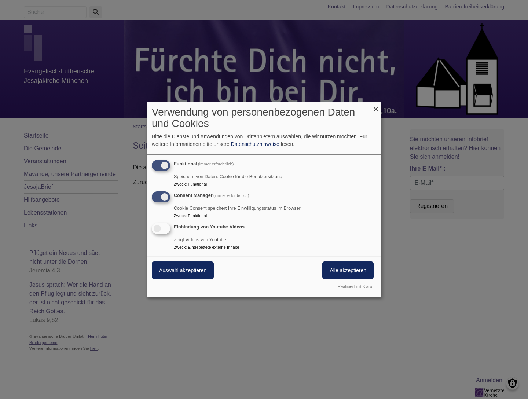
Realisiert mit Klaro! (355, 286)
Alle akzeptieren (348, 270)
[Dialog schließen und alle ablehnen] (375, 106)
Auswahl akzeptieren (182, 270)
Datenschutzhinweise (255, 144)
